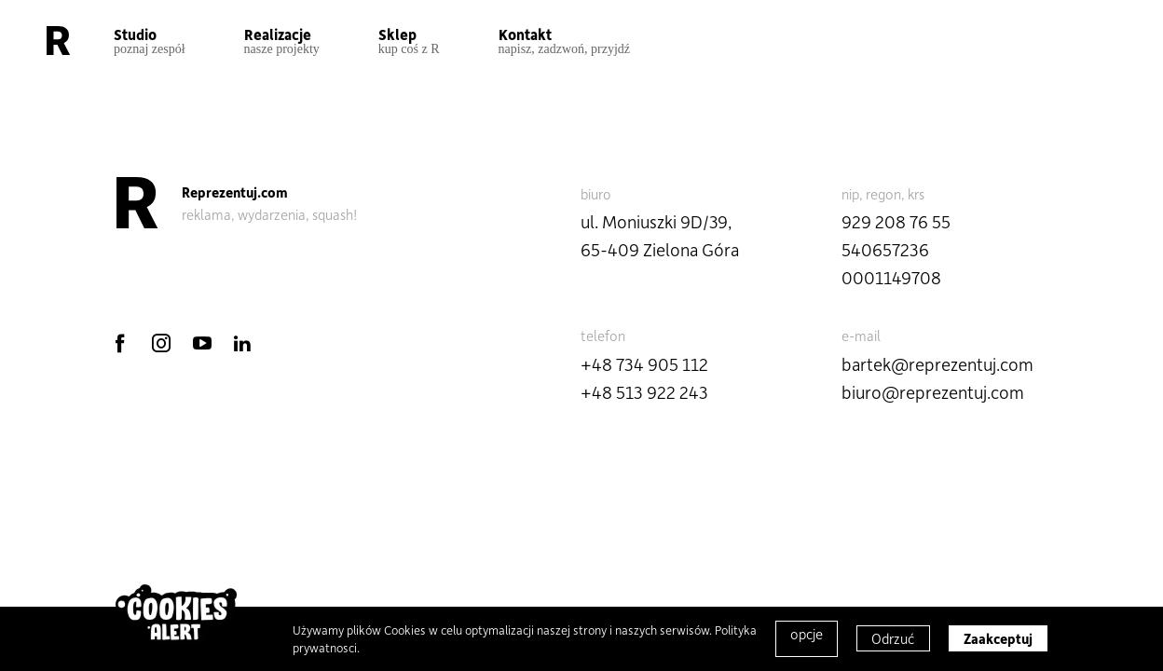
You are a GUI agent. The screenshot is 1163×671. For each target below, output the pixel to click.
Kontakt (565, 40)
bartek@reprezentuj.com (937, 364)
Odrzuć (893, 638)
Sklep (409, 40)
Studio (149, 40)
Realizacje (282, 40)
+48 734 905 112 (644, 364)
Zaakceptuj (998, 638)
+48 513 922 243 (644, 392)
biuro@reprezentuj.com (932, 392)
